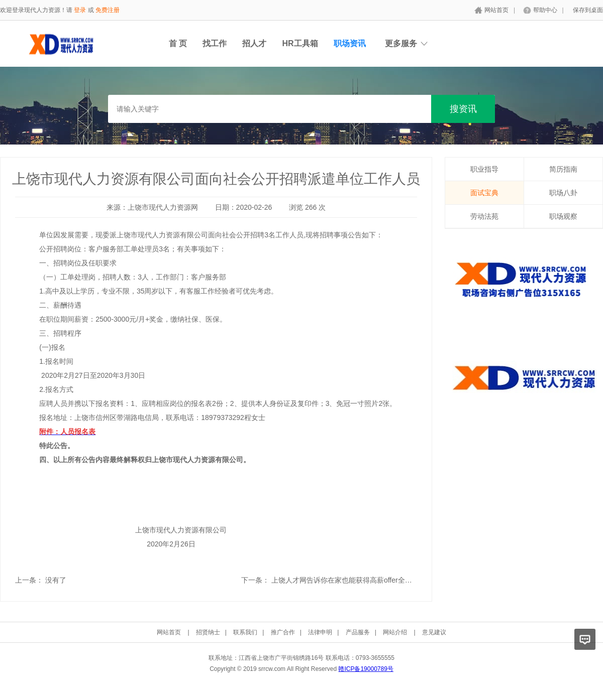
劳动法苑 (484, 216)
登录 (80, 10)
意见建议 (434, 632)
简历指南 (563, 169)
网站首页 (496, 10)
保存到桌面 (588, 10)
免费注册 (107, 10)
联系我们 (245, 632)
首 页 (178, 43)
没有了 (55, 580)
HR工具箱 (300, 43)
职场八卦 (563, 193)
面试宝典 (484, 193)
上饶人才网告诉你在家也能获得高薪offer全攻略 (345, 580)
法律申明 (320, 632)
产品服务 (358, 632)
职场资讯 (350, 43)
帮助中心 (545, 10)
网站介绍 (395, 632)
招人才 (254, 43)
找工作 (215, 43)
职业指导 (484, 169)
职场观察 (563, 216)
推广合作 (283, 632)
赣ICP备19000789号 (365, 668)
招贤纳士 (208, 632)
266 (311, 207)
